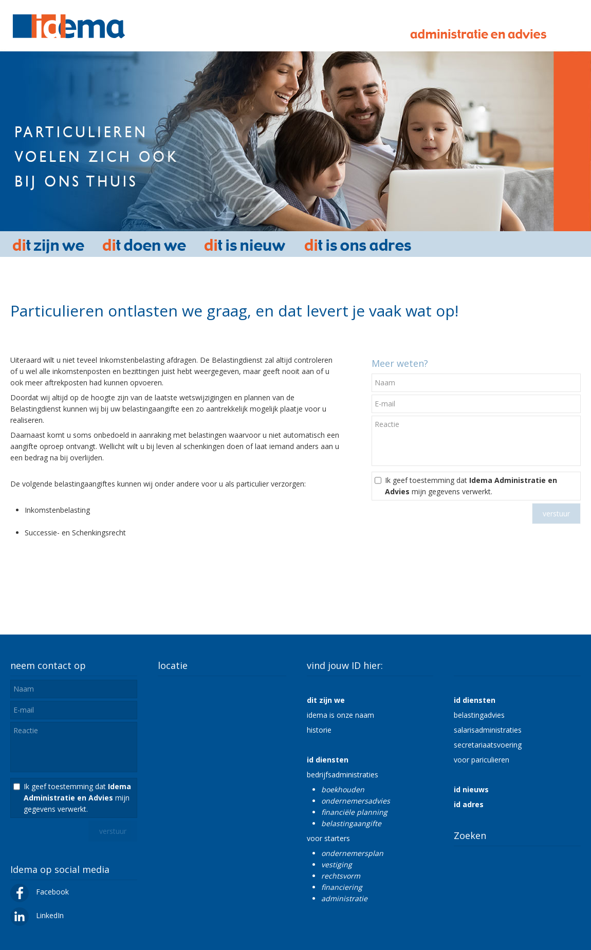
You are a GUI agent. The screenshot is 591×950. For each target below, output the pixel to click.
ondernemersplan (352, 853)
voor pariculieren (481, 760)
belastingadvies (479, 715)
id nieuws (471, 789)
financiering (341, 887)
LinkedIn (37, 915)
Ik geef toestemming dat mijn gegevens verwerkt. (471, 485)
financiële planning (354, 812)
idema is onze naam (340, 715)
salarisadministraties (488, 730)
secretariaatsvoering (488, 745)
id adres (469, 804)
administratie (344, 898)
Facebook (39, 892)
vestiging (336, 864)
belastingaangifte (351, 823)
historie (319, 730)
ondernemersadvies (355, 801)
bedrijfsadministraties (342, 774)
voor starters (328, 838)
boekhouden (342, 789)
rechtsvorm (340, 876)
